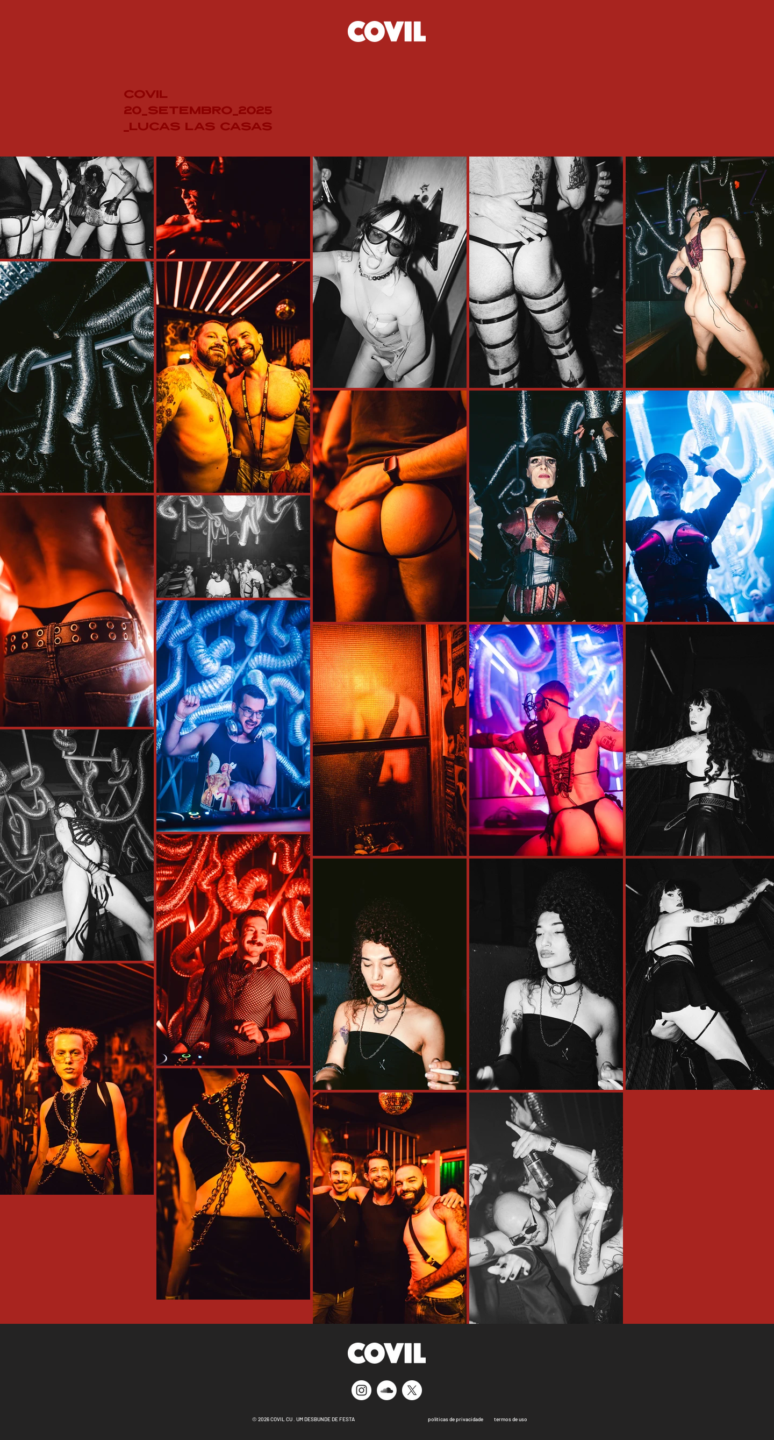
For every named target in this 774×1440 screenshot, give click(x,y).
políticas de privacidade (454, 1419)
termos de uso (510, 1419)
